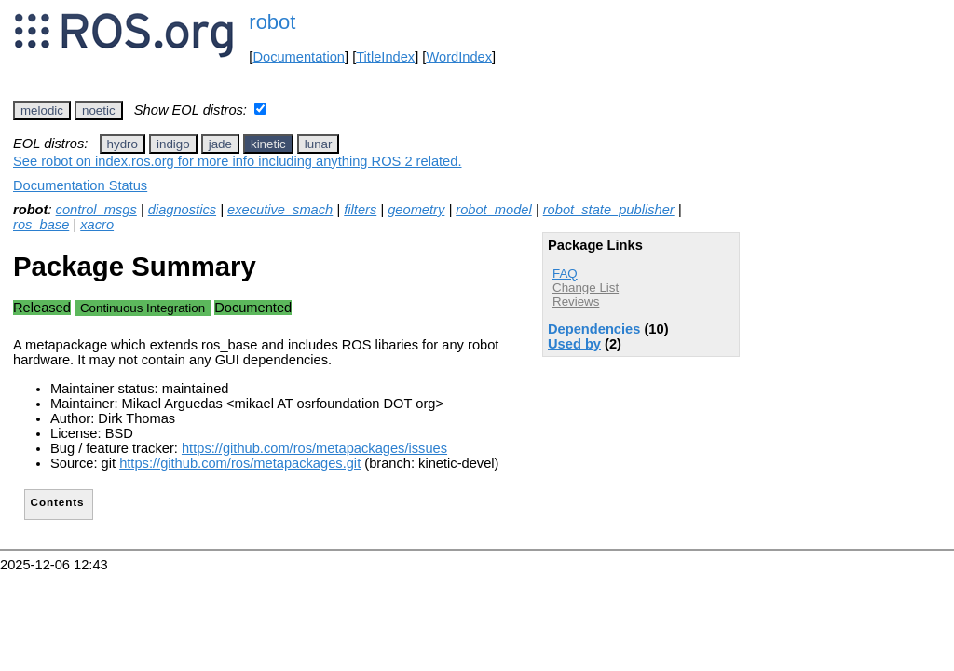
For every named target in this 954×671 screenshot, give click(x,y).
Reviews (575, 301)
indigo (173, 144)
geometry (416, 209)
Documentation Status (80, 185)
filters (360, 209)
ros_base (41, 224)
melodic (41, 110)
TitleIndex (385, 56)
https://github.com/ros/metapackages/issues (314, 448)
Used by (574, 343)
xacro (97, 224)
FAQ (565, 274)
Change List (585, 287)
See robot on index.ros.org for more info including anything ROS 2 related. (237, 161)
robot (272, 22)
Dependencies (594, 329)
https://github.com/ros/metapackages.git (240, 463)
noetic (99, 110)
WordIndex (459, 56)
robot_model (493, 209)
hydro (122, 144)
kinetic (268, 144)
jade (220, 144)
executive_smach (280, 209)
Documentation (298, 56)
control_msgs (96, 209)
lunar (319, 144)
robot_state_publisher (609, 209)
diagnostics (182, 209)
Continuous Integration (142, 308)
